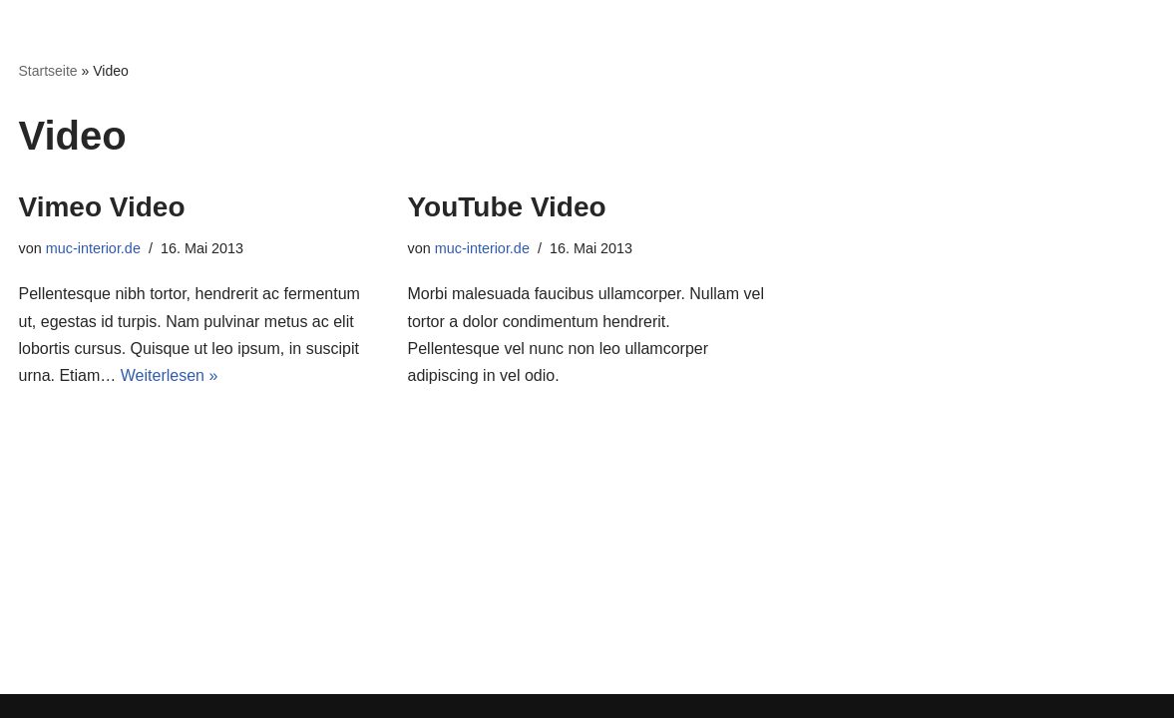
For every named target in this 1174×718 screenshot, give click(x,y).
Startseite (48, 71)
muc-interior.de (93, 248)
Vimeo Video (102, 206)
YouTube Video (507, 206)
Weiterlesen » (169, 375)
